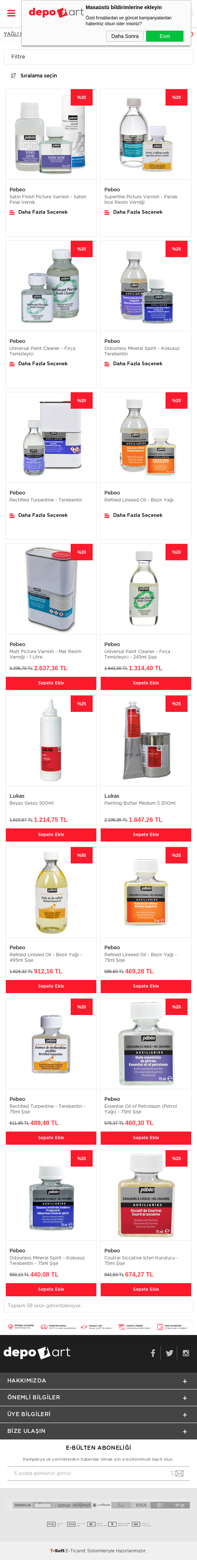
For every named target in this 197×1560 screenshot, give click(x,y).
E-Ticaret (76, 1550)
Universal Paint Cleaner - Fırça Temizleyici (42, 351)
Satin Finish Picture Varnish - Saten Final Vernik (48, 199)
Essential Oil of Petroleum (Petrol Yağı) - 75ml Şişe (140, 1109)
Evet (165, 36)
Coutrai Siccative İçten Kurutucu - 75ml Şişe (141, 1260)
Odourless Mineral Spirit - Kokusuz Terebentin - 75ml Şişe (47, 1260)
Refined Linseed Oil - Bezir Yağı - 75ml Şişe (140, 957)
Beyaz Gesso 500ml (31, 803)
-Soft (58, 1550)
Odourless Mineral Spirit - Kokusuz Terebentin (142, 351)
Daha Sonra (125, 36)
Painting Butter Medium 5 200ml (139, 803)
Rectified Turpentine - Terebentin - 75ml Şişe (47, 1109)
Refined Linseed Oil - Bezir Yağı (139, 500)
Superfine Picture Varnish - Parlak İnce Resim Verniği (141, 199)
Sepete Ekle (51, 683)
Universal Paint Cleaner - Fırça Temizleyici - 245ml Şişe (137, 654)
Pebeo (17, 190)
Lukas (17, 796)
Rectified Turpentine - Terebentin (46, 500)
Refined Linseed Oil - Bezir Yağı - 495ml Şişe (46, 957)
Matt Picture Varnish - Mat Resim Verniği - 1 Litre (45, 654)
